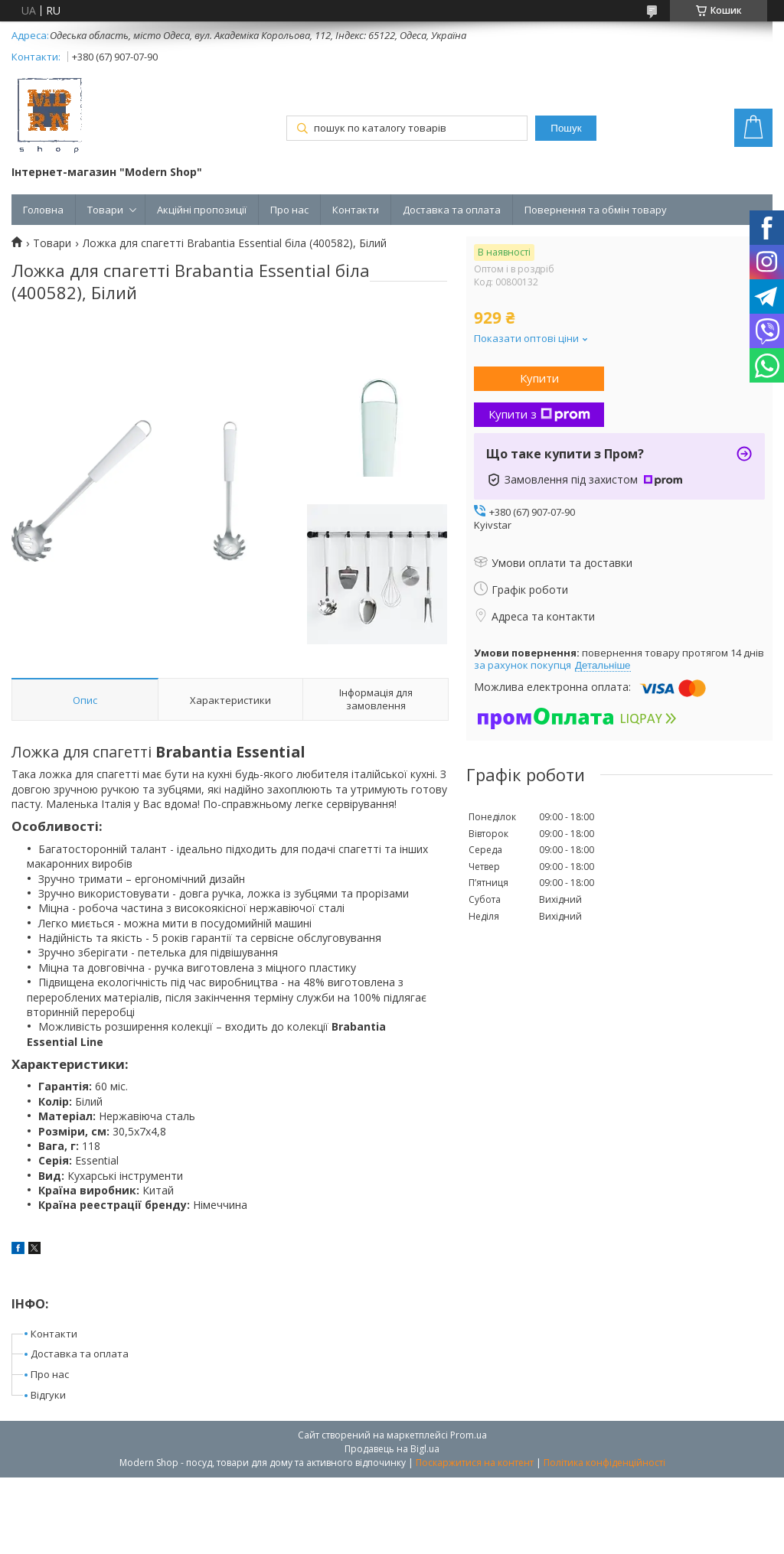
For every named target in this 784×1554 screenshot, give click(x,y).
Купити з (539, 414)
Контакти (355, 210)
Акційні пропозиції (202, 210)
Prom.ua (468, 1435)
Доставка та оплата (452, 210)
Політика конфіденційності (604, 1462)
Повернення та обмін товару (595, 210)
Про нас (289, 210)
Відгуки (48, 1395)
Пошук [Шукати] (565, 128)
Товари (105, 210)
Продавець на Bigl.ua (392, 1448)
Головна (43, 210)
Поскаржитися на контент (475, 1462)
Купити (539, 378)
